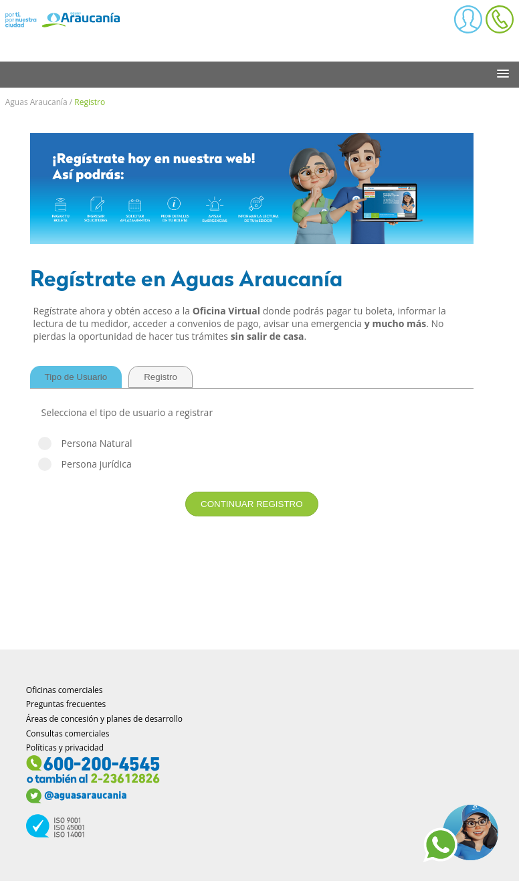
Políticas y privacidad (65, 747)
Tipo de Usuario (76, 377)
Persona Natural (251, 443)
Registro (89, 102)
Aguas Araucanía (36, 102)
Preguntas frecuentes (66, 704)
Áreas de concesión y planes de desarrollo (104, 718)
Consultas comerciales (68, 733)
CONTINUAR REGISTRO (252, 504)
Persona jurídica (251, 464)
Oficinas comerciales (64, 690)
